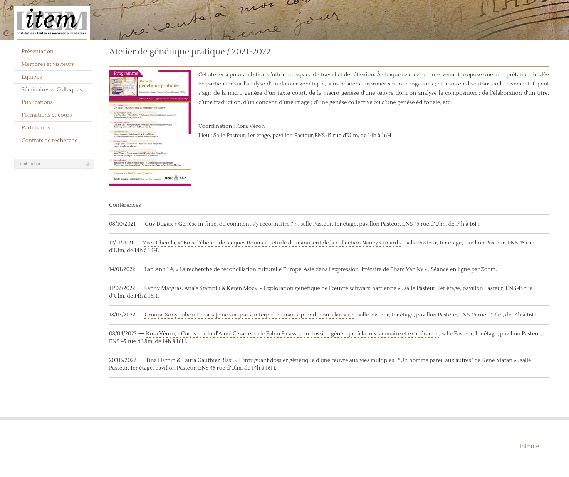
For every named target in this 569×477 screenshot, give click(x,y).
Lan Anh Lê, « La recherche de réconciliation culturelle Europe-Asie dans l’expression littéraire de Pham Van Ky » (286, 269)
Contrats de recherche (50, 140)
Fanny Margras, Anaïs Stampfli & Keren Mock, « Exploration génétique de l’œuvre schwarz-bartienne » (272, 288)
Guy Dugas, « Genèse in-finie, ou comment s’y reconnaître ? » (221, 224)
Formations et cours (47, 115)
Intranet (530, 446)
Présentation (38, 51)
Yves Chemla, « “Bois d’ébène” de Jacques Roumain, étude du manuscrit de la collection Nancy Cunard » (273, 242)
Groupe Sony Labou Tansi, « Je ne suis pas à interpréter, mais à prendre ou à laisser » (249, 314)
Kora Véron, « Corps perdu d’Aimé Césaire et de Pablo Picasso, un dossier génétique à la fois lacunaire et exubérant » (292, 333)
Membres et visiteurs (48, 64)
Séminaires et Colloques (52, 89)
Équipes (32, 77)
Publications (37, 102)
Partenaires (36, 127)
